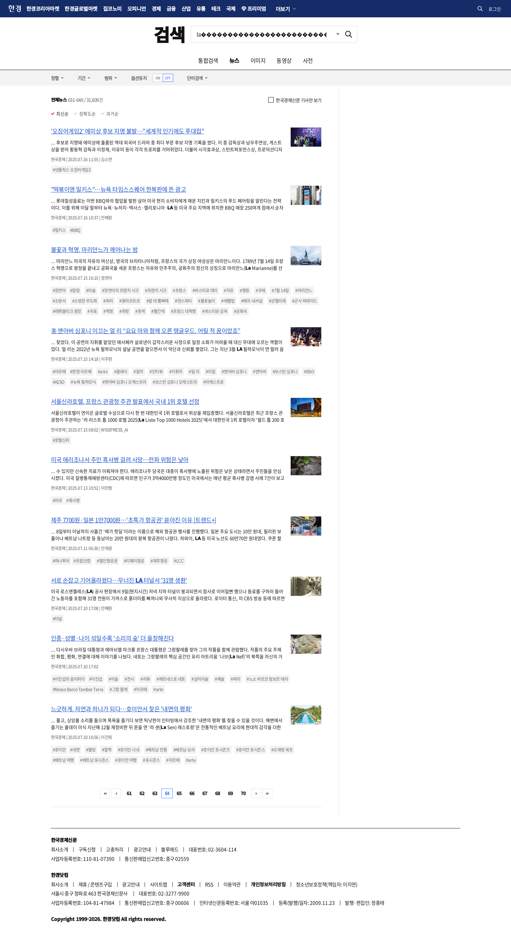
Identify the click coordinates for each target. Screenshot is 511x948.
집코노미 (112, 8)
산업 (186, 8)
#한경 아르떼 (80, 371)
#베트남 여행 (63, 760)
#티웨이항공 (134, 561)
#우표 (92, 311)
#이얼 (210, 371)
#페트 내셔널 (251, 301)
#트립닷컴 (82, 561)
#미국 (57, 500)
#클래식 (120, 371)
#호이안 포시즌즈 (215, 750)
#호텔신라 (61, 440)
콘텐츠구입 (101, 884)
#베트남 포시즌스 (94, 760)
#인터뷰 (156, 371)
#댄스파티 (183, 301)
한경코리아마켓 (42, 8)
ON (157, 77)
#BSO (309, 371)
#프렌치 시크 (155, 290)
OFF (168, 77)
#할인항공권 (107, 561)
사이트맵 (158, 884)
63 (154, 793)
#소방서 (59, 301)
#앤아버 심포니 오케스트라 (124, 382)
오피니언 (136, 8)
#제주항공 (159, 561)
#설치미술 (199, 679)
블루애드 (169, 849)
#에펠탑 (228, 301)
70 (243, 793)
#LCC (179, 561)
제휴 (82, 884)
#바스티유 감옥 (214, 311)
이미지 (257, 60)
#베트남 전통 (156, 750)
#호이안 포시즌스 (250, 750)
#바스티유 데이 (205, 290)
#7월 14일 (280, 290)
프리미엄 (256, 8)
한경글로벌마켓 (81, 8)
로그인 (494, 9)
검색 (169, 34)
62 (142, 793)
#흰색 (140, 311)
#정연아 (59, 290)
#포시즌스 (151, 760)
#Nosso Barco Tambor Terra (78, 689)
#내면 (74, 750)
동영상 (283, 60)
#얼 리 (194, 371)
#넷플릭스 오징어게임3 (72, 170)
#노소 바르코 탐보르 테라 (267, 679)
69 (230, 793)
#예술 (219, 679)
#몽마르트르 (129, 301)
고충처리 (114, 849)
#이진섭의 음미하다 (69, 679)
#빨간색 (157, 311)
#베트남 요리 (184, 750)
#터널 (57, 619)
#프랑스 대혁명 (183, 311)
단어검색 (195, 78)
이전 (116, 793)
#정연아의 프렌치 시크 (120, 290)
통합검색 (208, 60)
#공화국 (240, 311)
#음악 (138, 371)
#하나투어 (61, 561)
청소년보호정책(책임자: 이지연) (326, 884)
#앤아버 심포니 (234, 371)
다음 (256, 793)
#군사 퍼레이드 (304, 301)
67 (204, 793)
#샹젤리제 (277, 301)
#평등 (244, 290)
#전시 (129, 679)
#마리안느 (303, 290)
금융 (171, 8)
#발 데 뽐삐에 (157, 301)
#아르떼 (59, 371)
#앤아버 (259, 371)
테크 (216, 8)
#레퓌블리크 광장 (67, 311)
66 (192, 793)
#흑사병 (72, 500)
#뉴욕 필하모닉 (83, 382)
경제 (156, 8)
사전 (308, 60)
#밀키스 (59, 230)
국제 (231, 8)
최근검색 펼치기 (333, 34)
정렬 (55, 78)
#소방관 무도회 (84, 301)
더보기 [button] (283, 9)
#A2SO (59, 382)
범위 (108, 78)
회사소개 (59, 849)
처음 (105, 793)
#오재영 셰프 (281, 750)
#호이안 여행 (125, 760)
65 (179, 793)
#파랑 (124, 311)
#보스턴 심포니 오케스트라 (175, 382)
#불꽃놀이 (206, 301)
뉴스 (234, 60)
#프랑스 (179, 290)
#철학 (106, 750)
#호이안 (59, 750)
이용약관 (232, 884)
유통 (201, 8)
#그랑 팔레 (118, 689)
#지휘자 (175, 371)
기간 (82, 78)
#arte (103, 371)
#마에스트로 (213, 382)
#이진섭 (95, 679)
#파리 (108, 301)
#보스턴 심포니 (285, 371)
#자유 (228, 290)
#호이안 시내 (128, 750)
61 (129, 793)
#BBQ (75, 230)
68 (217, 793)
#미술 (90, 290)
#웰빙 (90, 750)
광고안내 (142, 849)
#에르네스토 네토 (170, 679)
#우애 (260, 290)
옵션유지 (139, 78)
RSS (209, 884)
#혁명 (108, 311)
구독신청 (87, 849)
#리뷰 (145, 679)
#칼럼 (74, 290)
